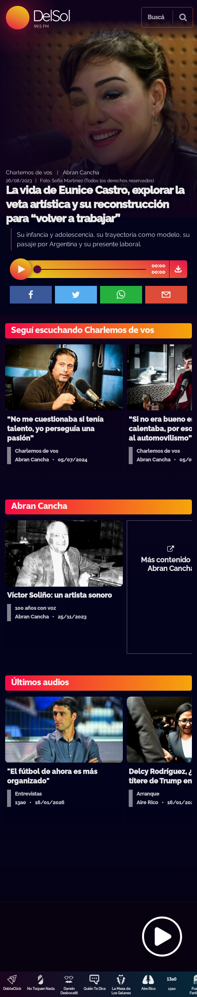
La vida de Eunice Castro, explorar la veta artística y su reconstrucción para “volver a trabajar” (95, 204)
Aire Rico (148, 989)
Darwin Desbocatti (69, 991)
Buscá (156, 17)
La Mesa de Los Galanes (121, 991)
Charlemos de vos (29, 172)
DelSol (51, 15)
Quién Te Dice (95, 989)
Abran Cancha (81, 172)
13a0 (172, 989)
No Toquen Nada (41, 989)
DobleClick (12, 989)
